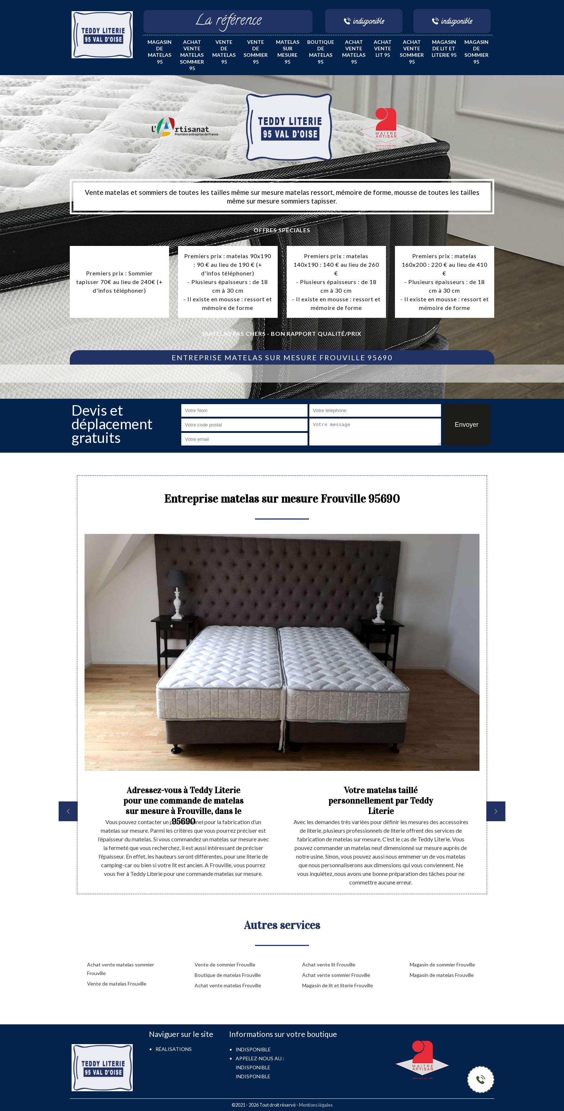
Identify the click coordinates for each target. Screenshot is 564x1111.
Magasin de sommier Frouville (442, 964)
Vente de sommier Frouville (225, 964)
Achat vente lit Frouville (328, 964)
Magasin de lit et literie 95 (444, 48)
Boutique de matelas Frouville (228, 975)
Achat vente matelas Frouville (228, 985)
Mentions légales (316, 1105)
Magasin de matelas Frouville (442, 975)
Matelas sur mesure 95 (287, 52)
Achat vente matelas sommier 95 (192, 55)
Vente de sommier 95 (256, 52)
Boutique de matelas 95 (320, 52)
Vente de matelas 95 (224, 52)
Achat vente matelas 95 (353, 52)
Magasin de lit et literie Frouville (337, 985)
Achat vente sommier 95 (412, 52)
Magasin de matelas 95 (159, 52)
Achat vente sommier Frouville (336, 975)
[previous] (68, 811)
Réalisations (173, 1049)
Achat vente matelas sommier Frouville (120, 968)
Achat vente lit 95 (383, 48)
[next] (495, 811)
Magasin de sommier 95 (476, 52)
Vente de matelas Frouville (116, 983)
